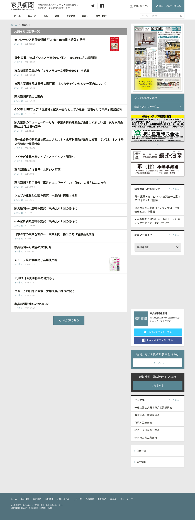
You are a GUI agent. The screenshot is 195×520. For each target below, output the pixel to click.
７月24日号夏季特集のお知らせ (34, 278)
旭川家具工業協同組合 (147, 415)
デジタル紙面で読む (157, 98)
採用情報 (49, 499)
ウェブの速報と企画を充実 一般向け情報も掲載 (45, 195)
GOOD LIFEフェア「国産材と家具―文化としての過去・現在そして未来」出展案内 (68, 109)
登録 (136, 6)
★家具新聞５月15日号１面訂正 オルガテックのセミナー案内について (60, 83)
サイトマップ (126, 499)
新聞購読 (37, 499)
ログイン (144, 6)
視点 (45, 16)
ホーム (17, 16)
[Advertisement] (157, 281)
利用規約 (102, 499)
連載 (57, 16)
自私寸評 (140, 450)
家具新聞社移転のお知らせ (31, 304)
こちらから (157, 362)
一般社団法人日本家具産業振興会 (153, 407)
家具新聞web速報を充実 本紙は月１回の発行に (45, 208)
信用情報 (140, 461)
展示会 (85, 16)
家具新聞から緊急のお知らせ (33, 247)
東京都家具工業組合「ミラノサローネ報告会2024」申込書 (51, 70)
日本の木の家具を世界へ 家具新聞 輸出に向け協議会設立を (54, 234)
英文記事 (70, 16)
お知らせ (18, 44)
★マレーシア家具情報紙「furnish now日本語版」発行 (49, 39)
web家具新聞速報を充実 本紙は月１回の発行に (45, 221)
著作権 (113, 499)
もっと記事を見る (69, 320)
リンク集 (78, 499)
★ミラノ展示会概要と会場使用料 (35, 260)
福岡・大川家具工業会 (147, 430)
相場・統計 (101, 16)
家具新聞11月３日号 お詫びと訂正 (37, 169)
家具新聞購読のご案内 (28, 96)
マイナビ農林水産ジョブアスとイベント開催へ (45, 156)
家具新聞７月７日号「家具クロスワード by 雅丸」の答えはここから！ (61, 182)
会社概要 (25, 499)
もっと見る (174, 189)
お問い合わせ (63, 499)
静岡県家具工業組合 (146, 437)
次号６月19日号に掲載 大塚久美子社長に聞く (44, 291)
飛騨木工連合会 (143, 422)
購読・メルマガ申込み (157, 106)
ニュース (32, 16)
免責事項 (90, 499)
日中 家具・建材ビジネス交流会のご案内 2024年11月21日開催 (55, 57)
